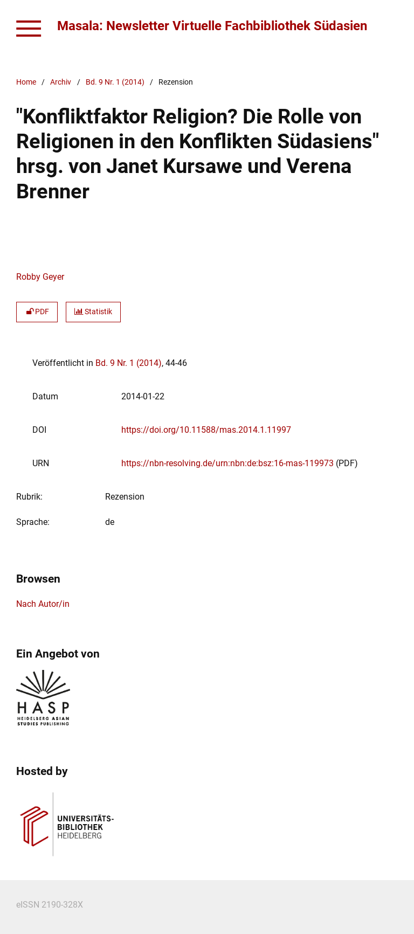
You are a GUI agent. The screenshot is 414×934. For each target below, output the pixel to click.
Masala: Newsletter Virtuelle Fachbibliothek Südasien (212, 25)
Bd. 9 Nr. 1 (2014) (115, 82)
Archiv (60, 82)
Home (26, 82)
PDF (37, 311)
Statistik (93, 311)
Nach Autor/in (43, 604)
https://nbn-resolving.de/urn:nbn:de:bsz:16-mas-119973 (227, 463)
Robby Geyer (40, 277)
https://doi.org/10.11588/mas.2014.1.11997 (206, 430)
